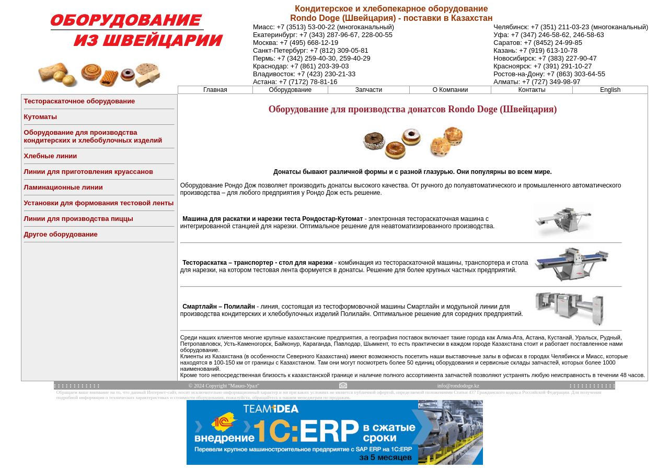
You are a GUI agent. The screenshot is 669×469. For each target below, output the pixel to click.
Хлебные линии (50, 156)
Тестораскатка (204, 262)
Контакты (532, 89)
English (610, 89)
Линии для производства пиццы (78, 218)
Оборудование (290, 89)
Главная (215, 89)
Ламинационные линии (63, 187)
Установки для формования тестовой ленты (99, 203)
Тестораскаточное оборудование (79, 101)
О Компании (450, 89)
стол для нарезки (305, 262)
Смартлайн (199, 306)
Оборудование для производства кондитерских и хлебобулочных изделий (93, 136)
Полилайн (239, 306)
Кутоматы (40, 117)
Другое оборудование (61, 234)
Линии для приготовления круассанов (88, 171)
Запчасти (369, 89)
